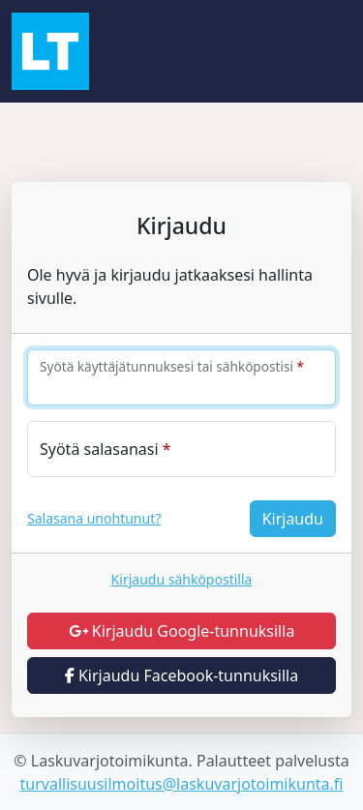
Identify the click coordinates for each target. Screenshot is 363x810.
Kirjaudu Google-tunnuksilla (182, 631)
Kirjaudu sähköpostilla (182, 579)
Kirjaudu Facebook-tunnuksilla (181, 675)
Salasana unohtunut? (94, 518)
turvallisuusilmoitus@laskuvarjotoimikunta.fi (182, 784)
